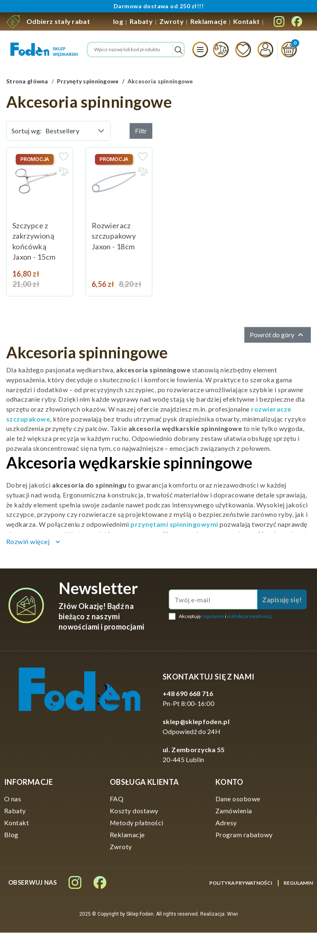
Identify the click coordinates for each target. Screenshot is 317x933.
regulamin (212, 616)
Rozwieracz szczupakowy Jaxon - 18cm (114, 236)
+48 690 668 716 (188, 694)
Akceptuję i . (225, 616)
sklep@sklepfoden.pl (196, 722)
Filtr (141, 131)
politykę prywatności (249, 616)
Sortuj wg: (27, 131)
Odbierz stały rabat (58, 21)
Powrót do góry (277, 335)
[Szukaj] (136, 49)
